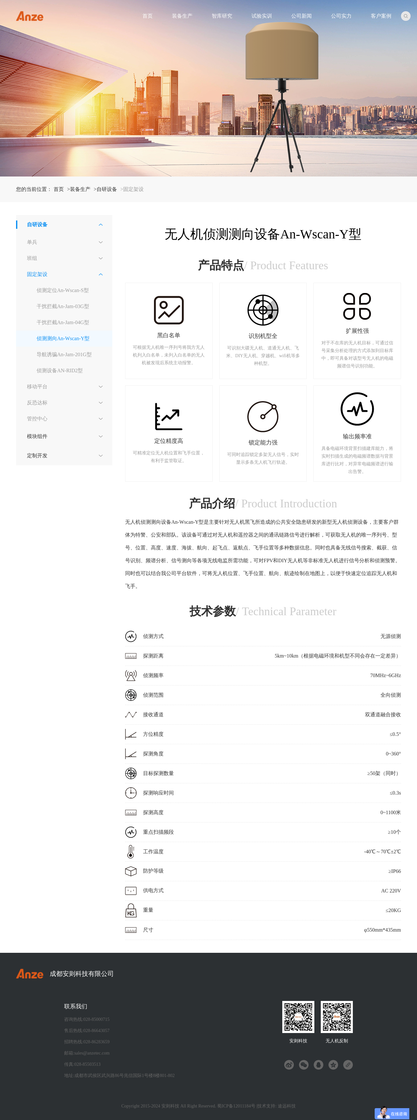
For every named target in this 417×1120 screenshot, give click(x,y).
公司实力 (341, 16)
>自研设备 (105, 189)
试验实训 (261, 16)
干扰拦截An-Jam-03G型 (63, 306)
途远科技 (287, 1106)
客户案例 (381, 16)
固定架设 (37, 274)
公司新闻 (301, 16)
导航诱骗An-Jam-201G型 (64, 354)
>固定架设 (132, 189)
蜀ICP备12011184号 (236, 1106)
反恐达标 (37, 402)
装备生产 (182, 16)
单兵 (32, 242)
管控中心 (37, 418)
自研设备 (37, 224)
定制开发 (37, 455)
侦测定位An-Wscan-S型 (63, 290)
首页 (147, 16)
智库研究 (222, 16)
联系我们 (75, 1006)
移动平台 (37, 386)
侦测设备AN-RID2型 (60, 370)
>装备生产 (78, 189)
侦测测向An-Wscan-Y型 (63, 338)
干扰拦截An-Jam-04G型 (63, 322)
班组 (32, 258)
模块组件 (37, 436)
